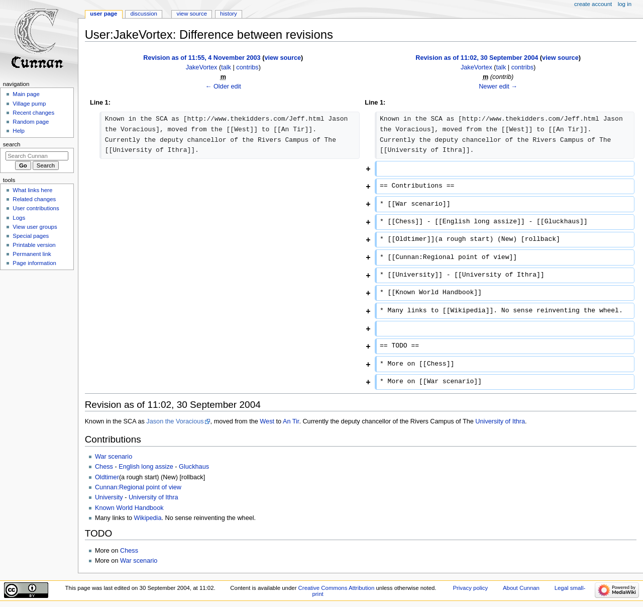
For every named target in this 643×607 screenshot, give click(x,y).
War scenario (113, 456)
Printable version (34, 245)
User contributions (36, 208)
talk (226, 67)
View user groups (35, 227)
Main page (26, 94)
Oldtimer (107, 477)
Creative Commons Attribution (336, 588)
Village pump (29, 104)
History (228, 14)
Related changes (34, 199)
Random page (31, 122)
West (267, 421)
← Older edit (223, 86)
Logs (19, 218)
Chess (104, 466)
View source (192, 14)
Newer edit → (498, 86)
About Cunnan (521, 588)
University (109, 497)
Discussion (143, 14)
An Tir (291, 421)
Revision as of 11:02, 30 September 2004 (476, 57)
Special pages (31, 236)
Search (12, 144)
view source (282, 57)
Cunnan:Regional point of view (138, 487)
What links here (32, 190)
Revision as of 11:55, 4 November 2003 (201, 57)
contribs (247, 67)
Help (19, 131)
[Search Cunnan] (37, 155)
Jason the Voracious (174, 421)
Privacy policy (470, 588)
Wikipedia (148, 518)
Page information (34, 263)
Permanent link (32, 254)
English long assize (146, 466)
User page (103, 14)
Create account (593, 4)
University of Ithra (500, 421)
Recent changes (33, 113)
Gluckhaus (194, 466)
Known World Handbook (129, 507)
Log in (624, 4)
